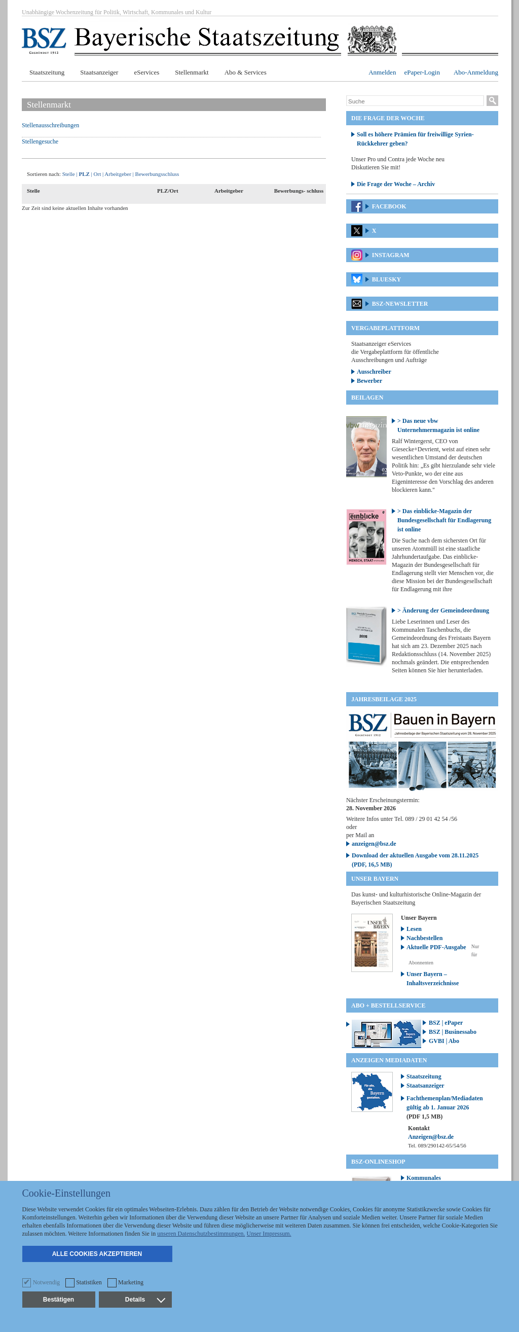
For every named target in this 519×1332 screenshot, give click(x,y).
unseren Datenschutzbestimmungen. (201, 1233)
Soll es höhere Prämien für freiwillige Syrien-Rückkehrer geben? (415, 139)
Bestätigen (58, 1299)
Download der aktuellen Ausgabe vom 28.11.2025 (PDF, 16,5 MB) (415, 860)
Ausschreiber (374, 371)
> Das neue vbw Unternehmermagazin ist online (438, 425)
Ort (97, 174)
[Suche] (415, 101)
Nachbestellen (424, 938)
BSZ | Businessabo (452, 1031)
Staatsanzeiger (99, 72)
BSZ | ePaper (446, 1022)
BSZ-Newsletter (400, 303)
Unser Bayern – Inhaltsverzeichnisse (432, 978)
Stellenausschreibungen (50, 125)
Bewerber (369, 380)
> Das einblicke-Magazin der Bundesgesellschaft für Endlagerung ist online (444, 520)
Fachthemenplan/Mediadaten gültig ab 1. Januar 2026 (444, 1107)
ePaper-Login (422, 72)
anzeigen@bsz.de (374, 843)
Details (145, 1299)
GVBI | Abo (444, 1041)
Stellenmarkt (191, 72)
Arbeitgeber (117, 174)
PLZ (84, 174)
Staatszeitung (46, 72)
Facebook (389, 206)
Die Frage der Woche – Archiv (396, 184)
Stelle (68, 174)
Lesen (414, 928)
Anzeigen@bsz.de (431, 1136)
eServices (146, 72)
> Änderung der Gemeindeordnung (443, 610)
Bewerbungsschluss (157, 174)
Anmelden (382, 72)
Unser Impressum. (269, 1233)
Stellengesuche (40, 141)
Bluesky (386, 279)
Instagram (391, 255)
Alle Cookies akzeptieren (97, 1253)
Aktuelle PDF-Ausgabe (436, 947)
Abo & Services (246, 72)
